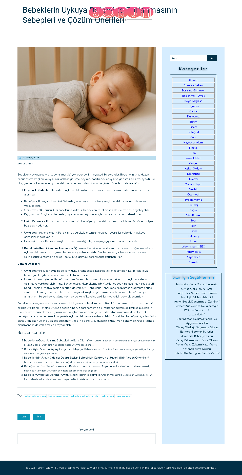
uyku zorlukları (123, 396)
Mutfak (193, 189)
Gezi (193, 137)
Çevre (193, 111)
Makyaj (193, 179)
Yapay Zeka (193, 251)
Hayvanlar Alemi (193, 142)
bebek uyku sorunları (35, 396)
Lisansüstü (193, 173)
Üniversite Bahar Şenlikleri (197, 336)
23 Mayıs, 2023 (29, 157)
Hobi (193, 153)
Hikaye (193, 147)
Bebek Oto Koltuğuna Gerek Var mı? (197, 353)
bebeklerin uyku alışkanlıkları (85, 396)
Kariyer (193, 163)
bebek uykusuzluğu (58, 396)
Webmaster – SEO (193, 246)
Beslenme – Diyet (193, 95)
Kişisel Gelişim (193, 168)
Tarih (193, 225)
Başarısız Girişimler (193, 90)
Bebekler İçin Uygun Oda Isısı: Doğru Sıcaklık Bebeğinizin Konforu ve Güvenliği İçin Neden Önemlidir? (86, 357)
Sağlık (193, 210)
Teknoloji (193, 236)
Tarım (193, 231)
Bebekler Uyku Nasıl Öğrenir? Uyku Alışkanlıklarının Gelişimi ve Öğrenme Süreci (73, 374)
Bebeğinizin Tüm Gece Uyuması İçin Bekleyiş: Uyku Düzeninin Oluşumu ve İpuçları (74, 366)
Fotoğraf (193, 132)
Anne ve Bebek (25, 163)
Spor (193, 220)
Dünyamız (193, 116)
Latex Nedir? (197, 314)
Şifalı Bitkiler (193, 215)
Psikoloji (193, 205)
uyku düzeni (108, 396)
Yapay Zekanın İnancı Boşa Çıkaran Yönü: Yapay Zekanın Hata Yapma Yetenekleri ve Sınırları (197, 345)
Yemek (193, 262)
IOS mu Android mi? (196, 310)
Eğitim (193, 121)
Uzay (193, 241)
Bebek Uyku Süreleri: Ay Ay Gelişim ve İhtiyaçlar (54, 349)
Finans (193, 127)
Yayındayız (193, 257)
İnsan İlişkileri (193, 158)
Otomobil (193, 194)
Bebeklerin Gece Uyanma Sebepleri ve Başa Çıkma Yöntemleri (63, 340)
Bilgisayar (193, 106)
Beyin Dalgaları (193, 101)
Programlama (193, 199)
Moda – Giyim (193, 184)
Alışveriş (193, 80)
